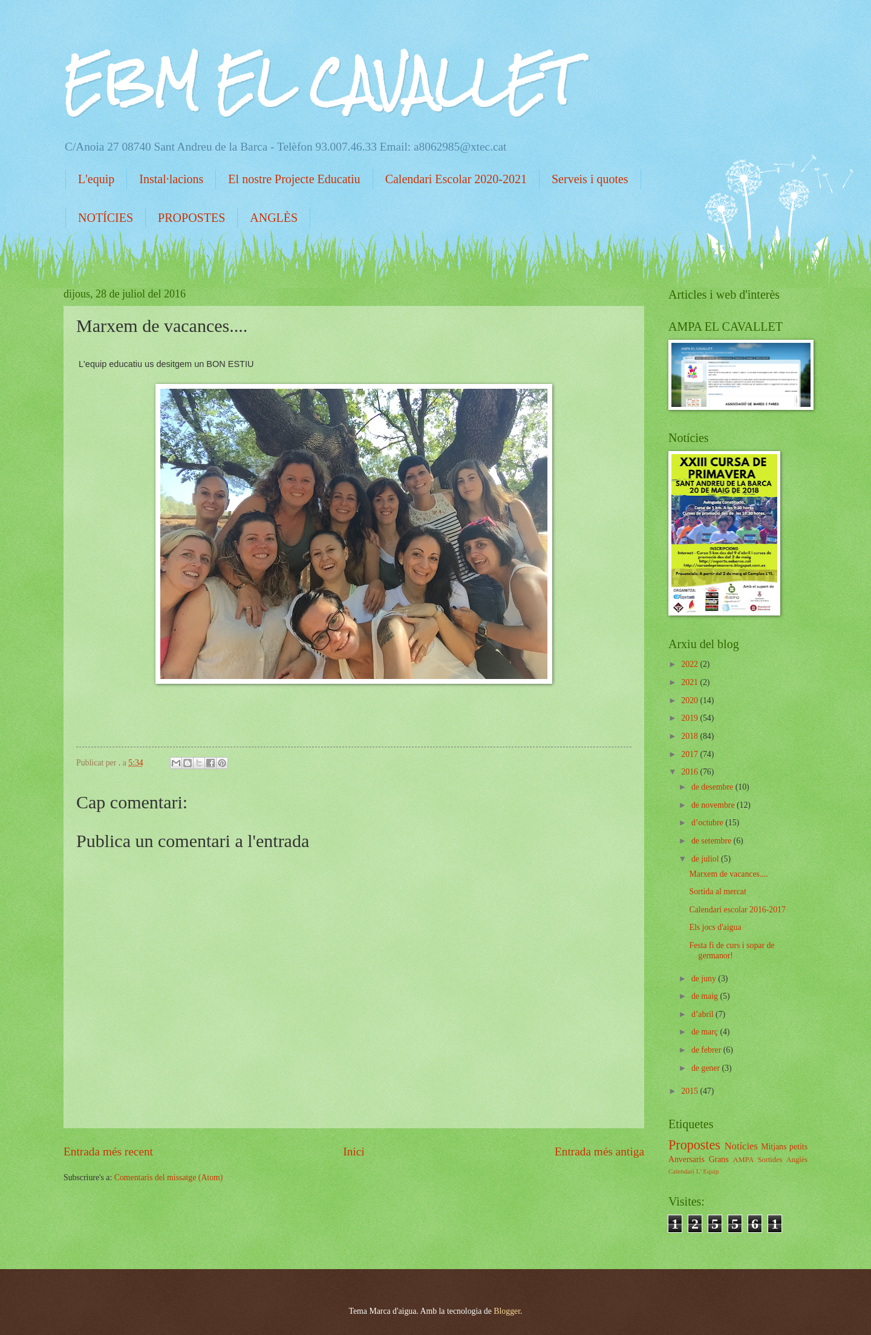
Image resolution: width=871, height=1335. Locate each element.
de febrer (707, 1049)
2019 (690, 718)
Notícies (741, 1146)
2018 (690, 736)
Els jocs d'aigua (715, 927)
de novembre (714, 805)
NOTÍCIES (105, 217)
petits (798, 1146)
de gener (706, 1068)
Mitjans (773, 1146)
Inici (353, 1151)
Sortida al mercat (717, 891)
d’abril (703, 1014)
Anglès (796, 1159)
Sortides (770, 1159)
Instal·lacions (171, 179)
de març (705, 1031)
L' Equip (707, 1171)
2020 (690, 700)
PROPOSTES (191, 217)
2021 (690, 682)
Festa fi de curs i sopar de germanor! (731, 950)
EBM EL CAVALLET (318, 82)
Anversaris (686, 1159)
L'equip (96, 179)
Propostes (694, 1144)
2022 (690, 664)
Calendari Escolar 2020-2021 (456, 179)
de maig (705, 996)
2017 (690, 754)
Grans (719, 1159)
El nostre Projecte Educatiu (294, 179)
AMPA (743, 1159)
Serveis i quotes (590, 179)
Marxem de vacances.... (728, 874)
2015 (690, 1091)
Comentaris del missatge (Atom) (168, 1177)
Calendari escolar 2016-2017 (737, 909)
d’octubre (708, 822)
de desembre (713, 786)
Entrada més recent (108, 1151)
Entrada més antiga (599, 1151)
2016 (690, 771)
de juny (704, 978)
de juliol (706, 858)
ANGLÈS (274, 217)
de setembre (712, 840)
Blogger (507, 1311)
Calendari (681, 1171)
